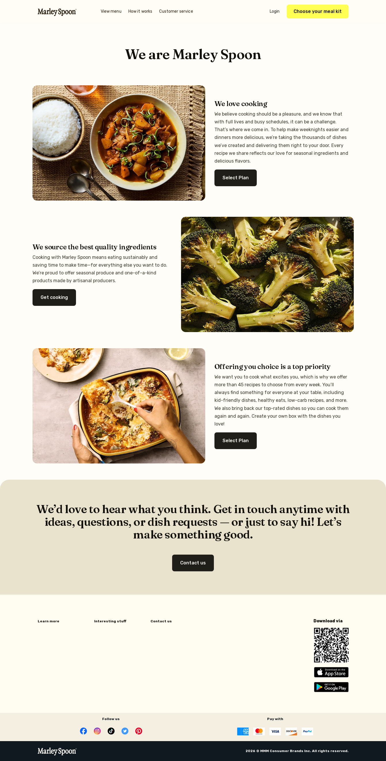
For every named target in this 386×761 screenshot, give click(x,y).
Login (275, 11)
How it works (140, 11)
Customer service (176, 11)
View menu (111, 11)
